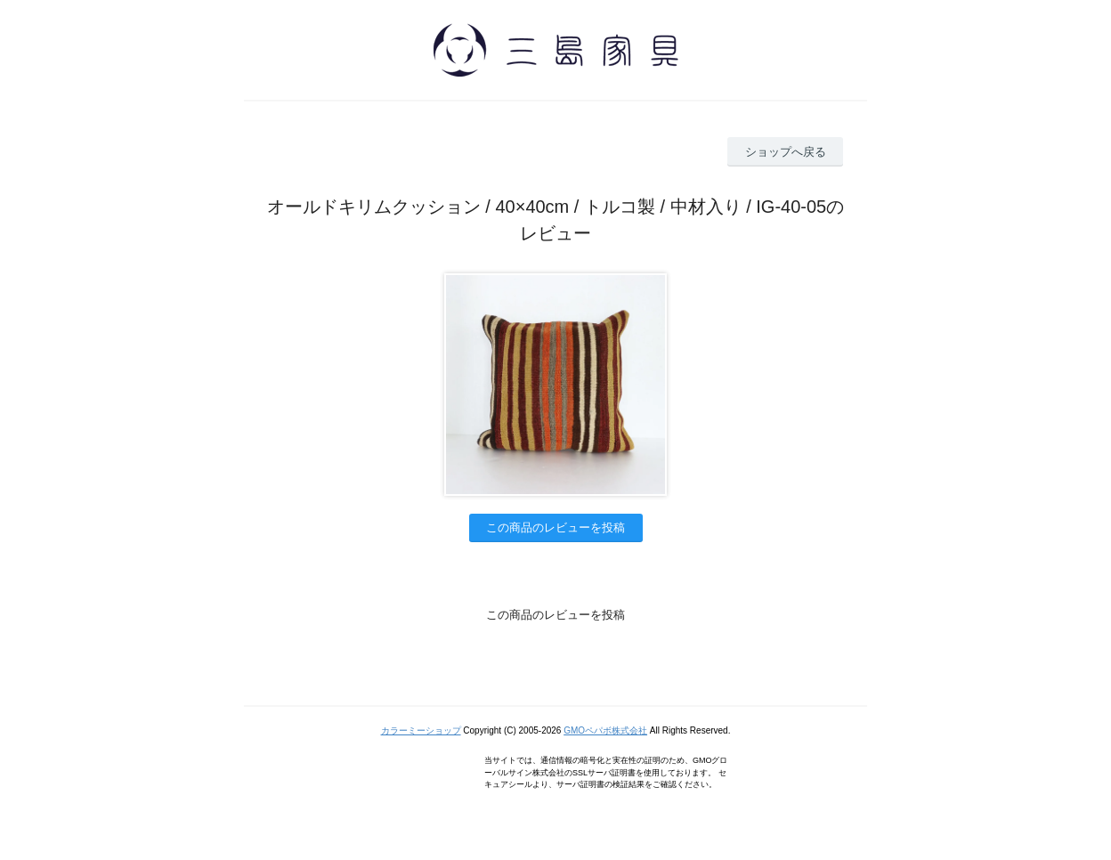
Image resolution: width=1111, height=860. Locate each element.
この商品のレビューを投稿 (555, 527)
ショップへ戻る (785, 151)
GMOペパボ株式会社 (605, 730)
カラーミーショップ (421, 730)
